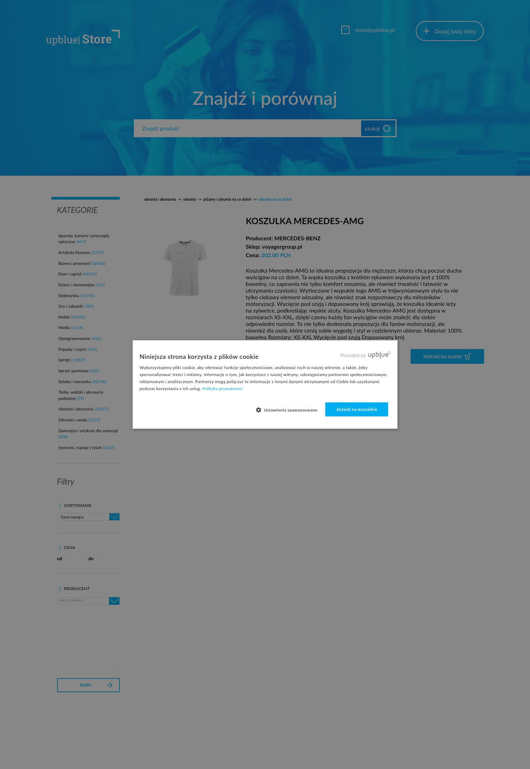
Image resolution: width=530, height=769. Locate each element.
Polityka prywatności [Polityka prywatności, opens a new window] (222, 388)
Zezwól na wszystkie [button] (356, 409)
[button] (289, 409)
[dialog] (265, 384)
